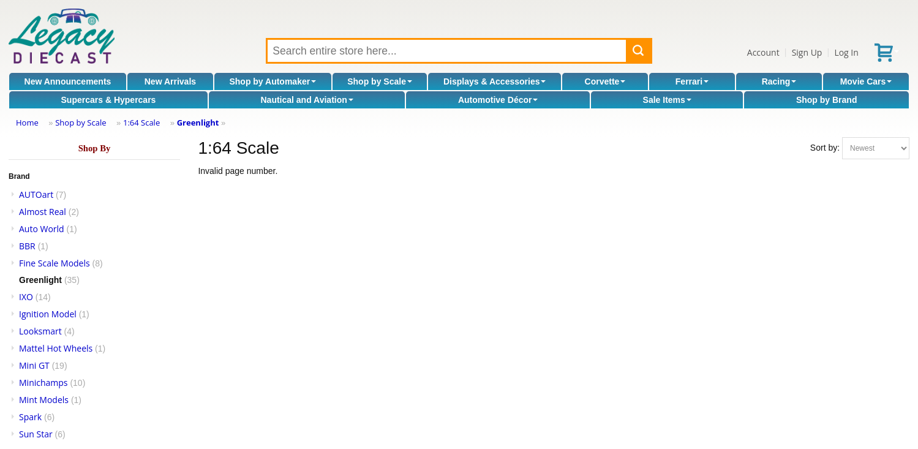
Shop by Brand (826, 100)
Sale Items (667, 100)
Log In (846, 52)
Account (763, 52)
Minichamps (43, 382)
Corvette (605, 81)
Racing (779, 81)
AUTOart (36, 194)
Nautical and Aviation (306, 100)
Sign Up (807, 52)
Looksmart (40, 331)
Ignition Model (48, 314)
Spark (30, 417)
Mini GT (34, 365)
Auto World (41, 229)
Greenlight (198, 122)
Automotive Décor (498, 100)
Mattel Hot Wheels (55, 348)
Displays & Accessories (494, 81)
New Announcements (67, 81)
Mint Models (44, 400)
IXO (26, 297)
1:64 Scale (141, 122)
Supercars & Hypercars (108, 100)
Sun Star (36, 434)
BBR (27, 246)
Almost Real (42, 211)
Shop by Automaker (272, 81)
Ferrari (692, 81)
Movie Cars (866, 81)
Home (27, 122)
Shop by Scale (379, 81)
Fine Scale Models (54, 263)
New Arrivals (170, 81)
